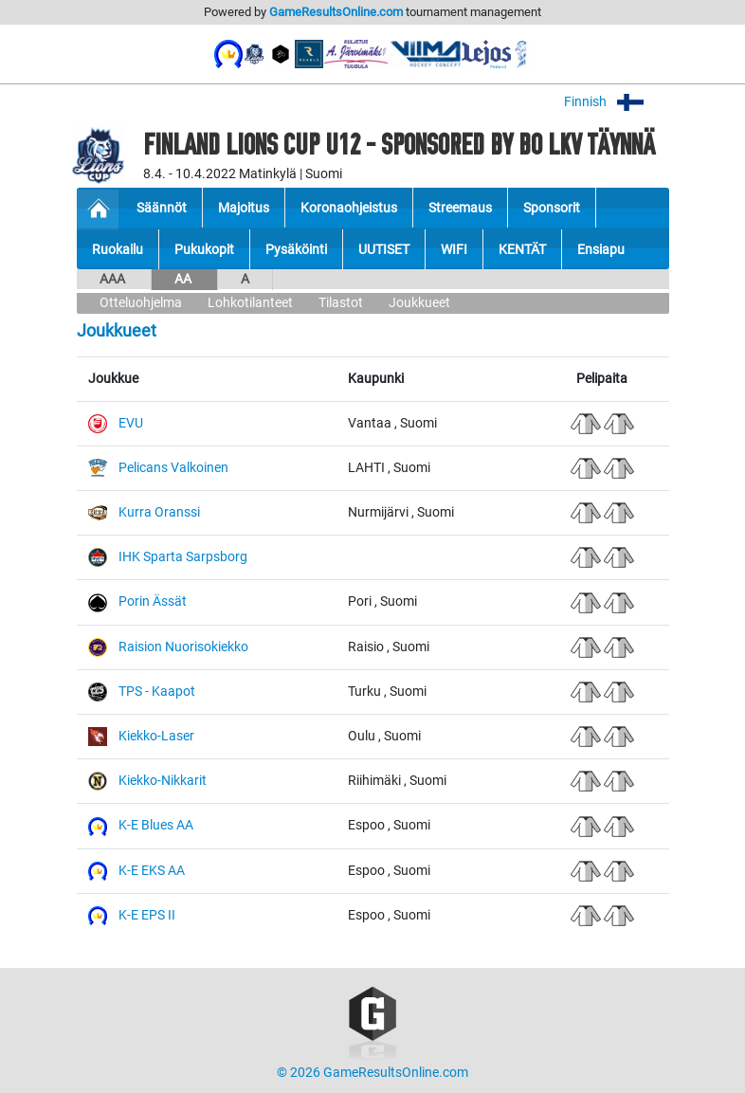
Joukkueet (419, 303)
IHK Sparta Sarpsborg (182, 557)
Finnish (616, 102)
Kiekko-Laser (156, 736)
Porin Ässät (152, 601)
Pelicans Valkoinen (173, 468)
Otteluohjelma (141, 303)
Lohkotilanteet (250, 303)
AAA (114, 279)
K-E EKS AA (151, 871)
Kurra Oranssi (159, 512)
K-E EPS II (146, 915)
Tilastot (340, 303)
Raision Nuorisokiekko (183, 647)
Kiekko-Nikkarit (162, 781)
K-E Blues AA (155, 825)
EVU (130, 423)
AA (184, 279)
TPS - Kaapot (156, 691)
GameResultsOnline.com (336, 12)
